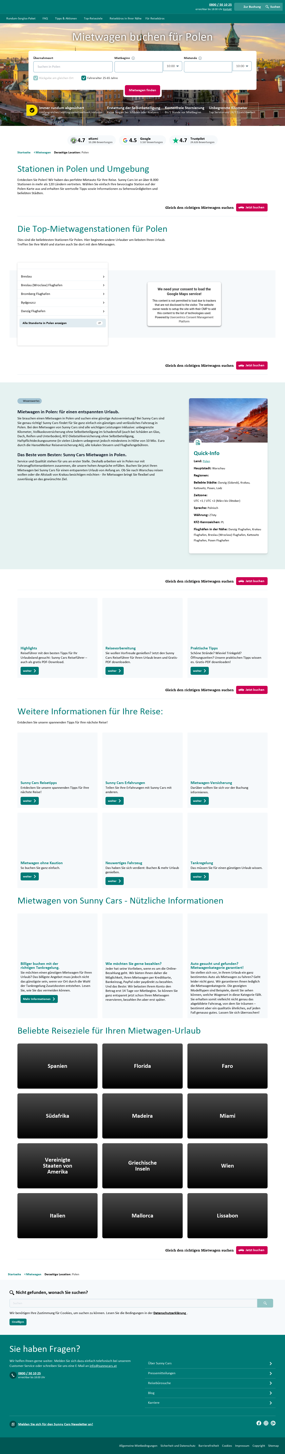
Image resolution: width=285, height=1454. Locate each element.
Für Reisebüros (154, 18)
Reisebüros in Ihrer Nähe (126, 18)
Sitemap (273, 1445)
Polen (206, 461)
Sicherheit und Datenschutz (178, 1445)
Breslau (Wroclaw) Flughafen (63, 285)
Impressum (242, 1445)
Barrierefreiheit (209, 1445)
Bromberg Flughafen (63, 294)
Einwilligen (18, 1322)
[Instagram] (266, 1423)
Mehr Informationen (39, 999)
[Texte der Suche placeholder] (133, 1303)
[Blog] (273, 1423)
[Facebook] (258, 1423)
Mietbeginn (124, 58)
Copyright (259, 1445)
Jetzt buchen (251, 207)
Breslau (63, 276)
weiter (29, 670)
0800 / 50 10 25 (29, 1373)
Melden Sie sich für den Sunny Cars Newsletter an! (55, 1424)
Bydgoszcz (63, 302)
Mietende (193, 58)
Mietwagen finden (142, 90)
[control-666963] (138, 66)
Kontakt (227, 9)
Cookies (227, 1445)
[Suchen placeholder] (265, 1303)
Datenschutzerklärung (170, 1313)
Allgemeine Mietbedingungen (138, 1445)
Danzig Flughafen (63, 311)
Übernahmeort (43, 58)
